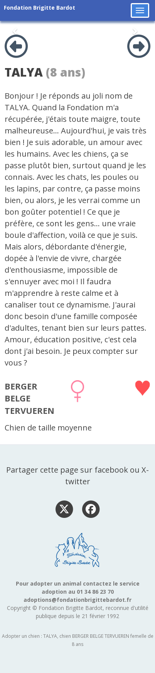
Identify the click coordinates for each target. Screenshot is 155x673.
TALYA (24, 72)
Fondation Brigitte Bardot (39, 7)
